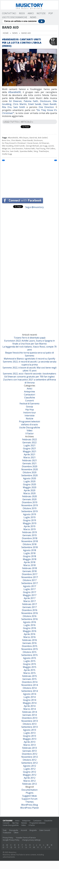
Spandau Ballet (26, 151)
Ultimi (16, 832)
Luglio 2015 (29, 661)
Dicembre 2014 (29, 682)
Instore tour (29, 412)
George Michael (32, 146)
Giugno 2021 (29, 448)
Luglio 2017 (29, 589)
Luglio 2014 (29, 696)
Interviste (29, 415)
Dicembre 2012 (29, 753)
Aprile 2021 (29, 454)
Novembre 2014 (29, 684)
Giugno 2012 (29, 771)
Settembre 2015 (29, 655)
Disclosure (45, 101)
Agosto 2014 (29, 693)
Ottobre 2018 (29, 544)
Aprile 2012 (29, 777)
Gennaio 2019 (29, 535)
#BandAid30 (14, 92)
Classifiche (29, 397)
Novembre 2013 (29, 720)
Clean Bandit (49, 104)
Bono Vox (6, 140)
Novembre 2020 (29, 469)
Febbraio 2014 (29, 711)
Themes (29, 801)
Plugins (29, 792)
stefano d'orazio (29, 424)
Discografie (13, 830)
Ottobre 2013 (29, 723)
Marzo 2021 (29, 457)
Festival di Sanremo (29, 403)
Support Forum (29, 798)
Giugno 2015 (29, 664)
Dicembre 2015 (29, 646)
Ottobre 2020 (29, 472)
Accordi (24, 830)
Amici (31, 13)
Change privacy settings (31, 840)
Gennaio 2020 (29, 499)
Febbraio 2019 (29, 532)
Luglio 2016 (29, 625)
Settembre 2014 (29, 690)
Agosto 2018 (29, 550)
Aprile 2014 (29, 705)
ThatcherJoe (44, 151)
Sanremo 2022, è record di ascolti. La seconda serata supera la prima (29, 363)
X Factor (29, 433)
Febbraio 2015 (29, 676)
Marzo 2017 (29, 601)
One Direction (46, 107)
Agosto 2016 (29, 622)
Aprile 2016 (29, 634)
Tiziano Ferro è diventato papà (29, 337)
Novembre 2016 (29, 613)
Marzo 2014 (29, 708)
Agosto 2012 (29, 765)
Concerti (29, 400)
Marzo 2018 (29, 565)
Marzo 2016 (29, 637)
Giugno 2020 (29, 484)
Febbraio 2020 (29, 496)
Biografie (33, 830)
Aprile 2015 (29, 670)
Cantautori (29, 394)
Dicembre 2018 (29, 538)
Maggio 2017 (29, 595)
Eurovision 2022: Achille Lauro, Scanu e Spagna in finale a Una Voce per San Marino (29, 342)
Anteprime (29, 391)
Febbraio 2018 (29, 568)
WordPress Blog (29, 804)
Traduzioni (7, 832)
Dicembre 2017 (29, 574)
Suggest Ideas (29, 795)
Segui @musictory (34, 207)
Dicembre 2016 (29, 610)
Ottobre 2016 (29, 616)
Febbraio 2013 (29, 747)
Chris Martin (19, 104)
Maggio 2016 (29, 631)
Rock (22, 13)
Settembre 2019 (29, 511)
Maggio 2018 (29, 559)
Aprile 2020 (29, 490)
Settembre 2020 (29, 475)
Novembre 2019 (29, 505)
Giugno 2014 (29, 699)
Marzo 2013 (29, 744)
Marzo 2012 (29, 780)
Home (5, 33)
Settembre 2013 (29, 726)
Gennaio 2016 (29, 643)
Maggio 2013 (29, 738)
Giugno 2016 (29, 628)
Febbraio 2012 (29, 783)
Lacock (51, 146)
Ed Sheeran (15, 101)
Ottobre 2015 (29, 652)
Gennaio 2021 (29, 463)
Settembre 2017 (29, 583)
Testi (4, 830)
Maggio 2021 (29, 451)
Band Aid (33, 137)
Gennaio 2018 (29, 571)
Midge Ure (6, 148)
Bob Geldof (43, 137)
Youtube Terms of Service (26, 837)
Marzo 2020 (29, 493)
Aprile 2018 (29, 562)
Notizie (41, 13)
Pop (50, 13)
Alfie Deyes (23, 137)
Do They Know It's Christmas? (14, 143)
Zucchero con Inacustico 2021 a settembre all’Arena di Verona (29, 381)
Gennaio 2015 (29, 679)
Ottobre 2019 (29, 508)
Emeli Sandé (34, 104)
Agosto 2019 (29, 514)
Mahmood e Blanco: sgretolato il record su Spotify (29, 358)
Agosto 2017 (29, 586)
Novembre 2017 (29, 577)
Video (29, 430)
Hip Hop (29, 409)
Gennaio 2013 (29, 750)
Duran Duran (32, 143)
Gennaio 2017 (29, 607)
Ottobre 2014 (29, 687)
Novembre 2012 (29, 756)
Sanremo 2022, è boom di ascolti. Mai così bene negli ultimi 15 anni (29, 369)
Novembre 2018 (29, 541)
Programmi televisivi (29, 421)
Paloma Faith (31, 101)
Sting (36, 151)
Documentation (29, 789)
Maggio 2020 (29, 487)
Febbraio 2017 (29, 604)
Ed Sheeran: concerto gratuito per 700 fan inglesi (29, 376)
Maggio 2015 (29, 667)
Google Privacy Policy (11, 840)
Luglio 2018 (29, 553)
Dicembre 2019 (29, 502)
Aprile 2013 (29, 741)
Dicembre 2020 (29, 466)
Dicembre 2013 (29, 717)
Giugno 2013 (29, 735)
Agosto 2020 (29, 478)
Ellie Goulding (7, 146)
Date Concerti (44, 830)
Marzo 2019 (29, 529)
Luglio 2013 (29, 732)
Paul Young (40, 148)
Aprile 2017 (29, 598)
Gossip (29, 406)
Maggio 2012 (29, 774)
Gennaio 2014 (29, 714)
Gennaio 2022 (29, 442)
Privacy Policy (8, 837)
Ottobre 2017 (29, 580)
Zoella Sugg (7, 154)
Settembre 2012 (29, 762)
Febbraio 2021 (29, 460)
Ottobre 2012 (29, 759)
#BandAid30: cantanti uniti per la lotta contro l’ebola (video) (21, 42)
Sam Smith (19, 107)
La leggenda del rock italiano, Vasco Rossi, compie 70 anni (29, 348)
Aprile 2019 (29, 526)
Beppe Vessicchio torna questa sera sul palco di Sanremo (29, 354)
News (33, 17)
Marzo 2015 (29, 673)
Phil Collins (50, 148)
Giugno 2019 (29, 520)
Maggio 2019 (29, 523)
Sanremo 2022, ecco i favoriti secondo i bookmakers (29, 373)
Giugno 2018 (29, 556)
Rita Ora (6, 107)
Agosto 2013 (29, 729)
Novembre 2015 (29, 649)
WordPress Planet (29, 807)
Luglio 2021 (29, 445)
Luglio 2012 (29, 768)
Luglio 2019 (29, 517)
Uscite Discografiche (14, 17)
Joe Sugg (43, 146)
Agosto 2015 (29, 658)
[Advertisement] (29, 178)
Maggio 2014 (29, 702)
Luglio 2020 (29, 481)
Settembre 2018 (29, 547)
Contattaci (9, 13)
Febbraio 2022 (29, 439)
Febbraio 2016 (29, 640)
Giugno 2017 (29, 592)
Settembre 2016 (29, 619)
